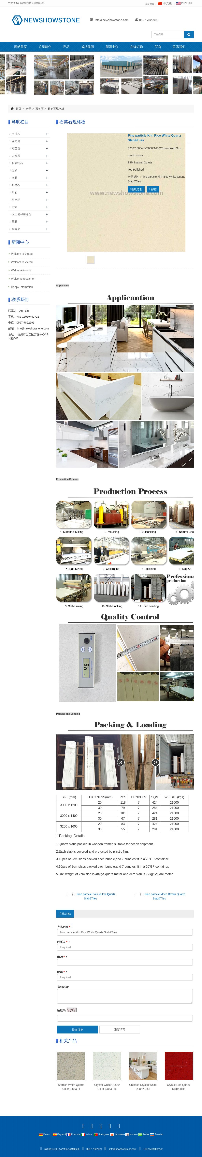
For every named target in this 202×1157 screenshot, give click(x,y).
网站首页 (20, 46)
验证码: (61, 1010)
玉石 (14, 221)
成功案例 (87, 46)
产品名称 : (65, 927)
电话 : (62, 957)
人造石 (16, 155)
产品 (66, 46)
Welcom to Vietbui (22, 253)
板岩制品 (17, 163)
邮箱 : (62, 972)
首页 (18, 108)
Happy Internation (22, 287)
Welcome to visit (21, 270)
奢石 (14, 177)
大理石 (16, 133)
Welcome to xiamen (23, 278)
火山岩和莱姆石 (21, 214)
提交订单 (77, 1029)
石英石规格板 (55, 108)
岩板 (14, 170)
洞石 (14, 192)
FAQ (158, 46)
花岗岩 (16, 141)
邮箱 (153, 189)
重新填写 (119, 1029)
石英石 (39, 108)
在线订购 (136, 46)
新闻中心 (112, 46)
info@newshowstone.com (111, 20)
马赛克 (16, 228)
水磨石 (16, 185)
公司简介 (45, 46)
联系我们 (179, 46)
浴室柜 (16, 199)
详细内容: (63, 987)
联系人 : (63, 942)
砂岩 (14, 207)
